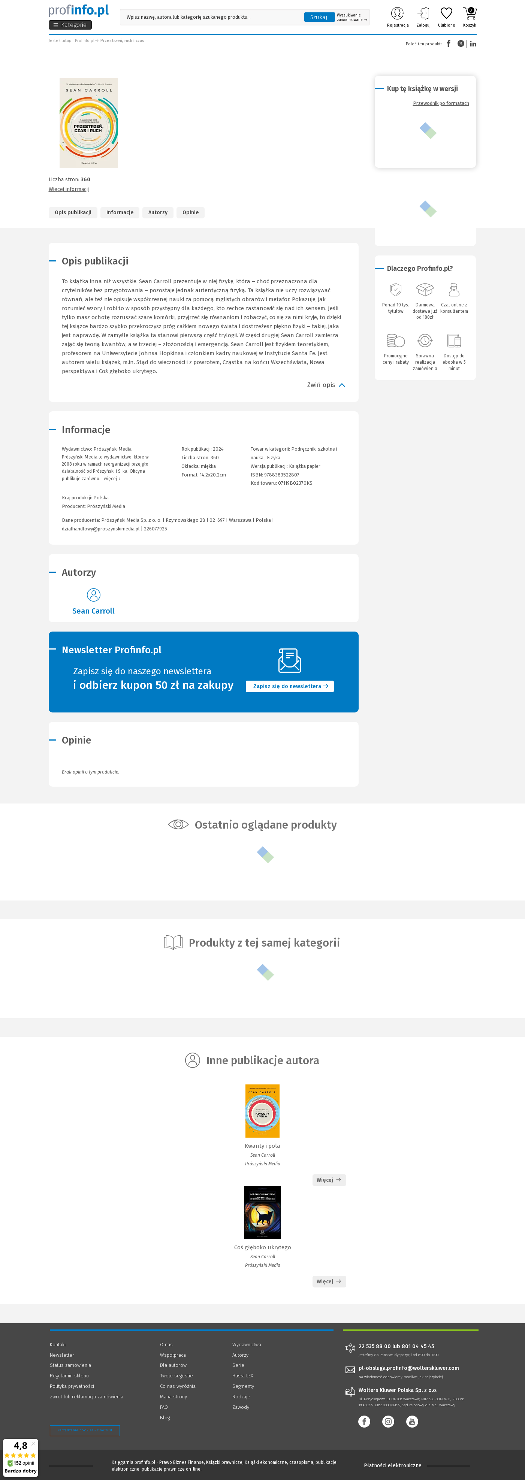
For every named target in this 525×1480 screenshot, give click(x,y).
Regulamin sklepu (69, 1375)
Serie (238, 1365)
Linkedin (472, 43)
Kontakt (58, 1344)
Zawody (240, 1407)
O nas (166, 1344)
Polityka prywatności (72, 1386)
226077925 (155, 529)
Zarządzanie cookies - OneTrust (84, 1430)
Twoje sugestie (176, 1375)
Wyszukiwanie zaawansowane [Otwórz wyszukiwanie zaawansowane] (352, 17)
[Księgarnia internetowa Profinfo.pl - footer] (70, 1465)
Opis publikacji (73, 212)
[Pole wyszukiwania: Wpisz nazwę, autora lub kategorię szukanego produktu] (210, 17)
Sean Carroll (93, 610)
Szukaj (319, 17)
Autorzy (158, 212)
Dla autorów (173, 1365)
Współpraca (173, 1355)
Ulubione (446, 17)
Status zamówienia (70, 1365)
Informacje (119, 212)
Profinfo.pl (84, 40)
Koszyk (470, 17)
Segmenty (243, 1386)
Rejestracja (398, 17)
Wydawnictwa (246, 1344)
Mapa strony (173, 1396)
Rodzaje (241, 1396)
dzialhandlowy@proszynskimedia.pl (101, 529)
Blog (165, 1417)
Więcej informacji (69, 189)
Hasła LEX (242, 1375)
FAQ (164, 1407)
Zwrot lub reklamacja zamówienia (86, 1396)
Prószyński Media (106, 506)
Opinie (190, 212)
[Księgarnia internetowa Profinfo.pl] (79, 10)
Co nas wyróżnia (178, 1386)
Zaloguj (423, 17)
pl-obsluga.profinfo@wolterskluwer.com (409, 1368)
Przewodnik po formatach (441, 103)
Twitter (461, 43)
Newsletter (62, 1355)
